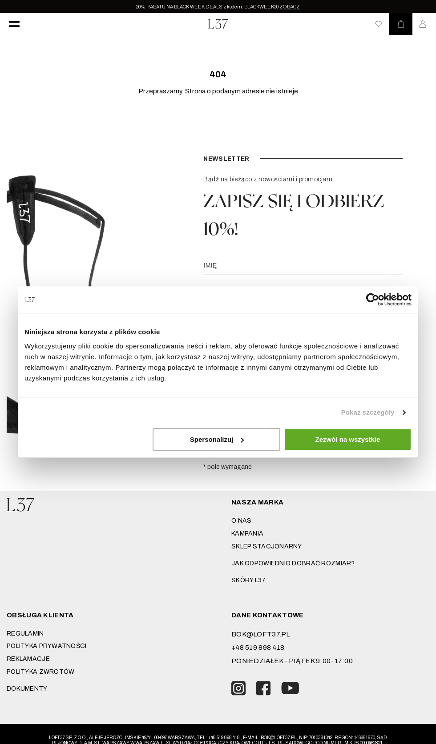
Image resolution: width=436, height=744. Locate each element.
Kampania (247, 533)
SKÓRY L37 (248, 580)
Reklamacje (28, 659)
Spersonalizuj (217, 439)
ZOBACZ (289, 6)
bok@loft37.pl (260, 634)
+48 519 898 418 (257, 647)
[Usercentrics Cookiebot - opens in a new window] (373, 299)
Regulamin (25, 633)
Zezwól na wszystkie (347, 439)
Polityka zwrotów (40, 671)
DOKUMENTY (27, 688)
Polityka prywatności (47, 646)
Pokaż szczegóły (368, 412)
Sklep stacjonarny (266, 546)
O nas (241, 520)
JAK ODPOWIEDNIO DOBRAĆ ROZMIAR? (293, 563)
